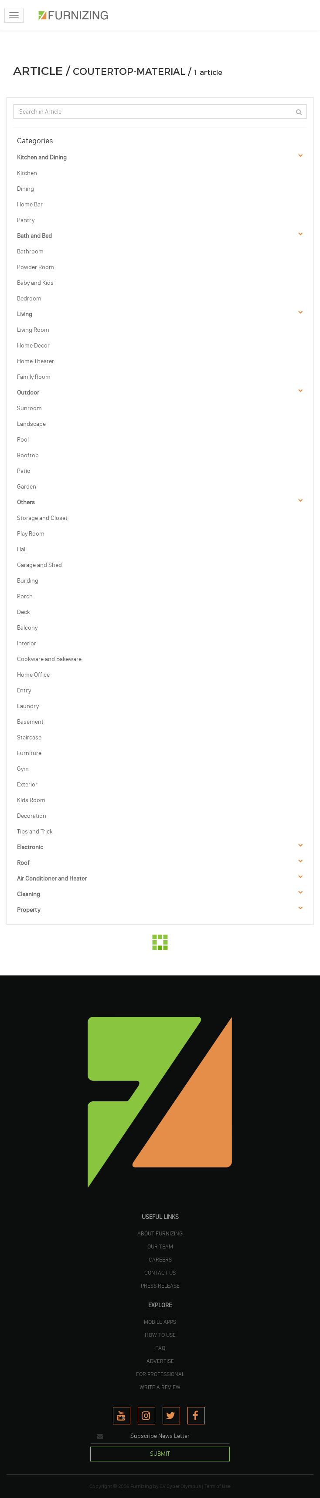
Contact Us (160, 1272)
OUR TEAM (160, 1246)
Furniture (29, 753)
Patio (24, 471)
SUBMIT (160, 1454)
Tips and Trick (35, 831)
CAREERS (160, 1259)
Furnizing (141, 1486)
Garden (26, 486)
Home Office (33, 674)
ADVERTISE (160, 1360)
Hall (22, 549)
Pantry (25, 220)
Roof (23, 863)
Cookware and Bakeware (49, 659)
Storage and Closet (42, 518)
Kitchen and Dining (42, 157)
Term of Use (217, 1486)
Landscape (31, 424)
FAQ (160, 1347)
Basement (30, 721)
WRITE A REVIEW (160, 1386)
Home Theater (35, 361)
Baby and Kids (35, 283)
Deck (23, 612)
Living (24, 314)
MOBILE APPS (160, 1321)
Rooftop (28, 455)
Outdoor (28, 392)
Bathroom (30, 251)
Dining (25, 188)
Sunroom (29, 408)
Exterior (27, 784)
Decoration (31, 816)
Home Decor (33, 345)
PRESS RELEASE (160, 1285)
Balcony (27, 627)
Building (27, 580)
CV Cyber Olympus (180, 1486)
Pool (23, 439)
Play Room (30, 533)
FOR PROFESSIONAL (160, 1373)
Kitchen (27, 173)
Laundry (28, 706)
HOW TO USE (160, 1334)
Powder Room (35, 267)
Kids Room (31, 800)
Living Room (33, 330)
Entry (24, 690)
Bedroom (29, 298)
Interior (26, 643)
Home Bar (30, 204)
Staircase (29, 737)
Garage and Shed (39, 565)
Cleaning (28, 894)
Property (28, 910)
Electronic (30, 847)
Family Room (34, 377)
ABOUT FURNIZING (160, 1233)
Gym (23, 769)
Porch (25, 596)
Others (26, 502)
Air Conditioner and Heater (52, 878)
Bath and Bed (34, 236)
